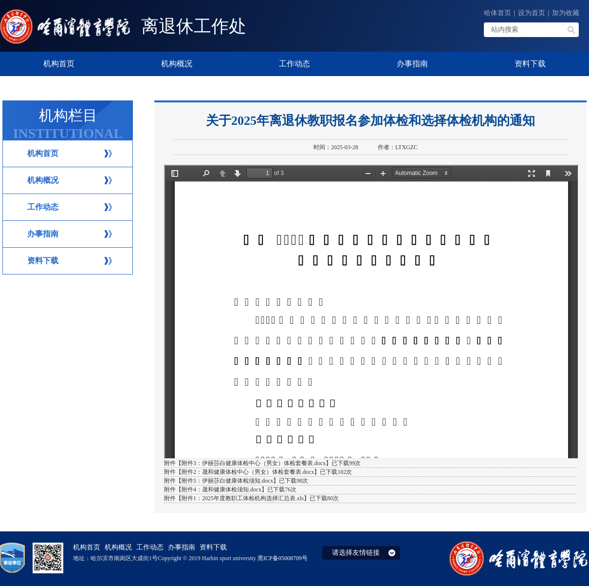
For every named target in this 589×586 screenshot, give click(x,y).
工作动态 (42, 207)
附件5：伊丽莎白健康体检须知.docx (227, 480)
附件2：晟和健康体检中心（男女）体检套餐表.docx (248, 472)
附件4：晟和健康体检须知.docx (221, 489)
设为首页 (531, 13)
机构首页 (42, 153)
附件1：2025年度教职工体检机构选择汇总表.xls (243, 498)
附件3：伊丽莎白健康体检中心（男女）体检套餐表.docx (254, 463)
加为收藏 (565, 13)
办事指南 (42, 234)
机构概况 (42, 180)
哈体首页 (497, 13)
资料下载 (42, 260)
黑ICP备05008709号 (283, 558)
